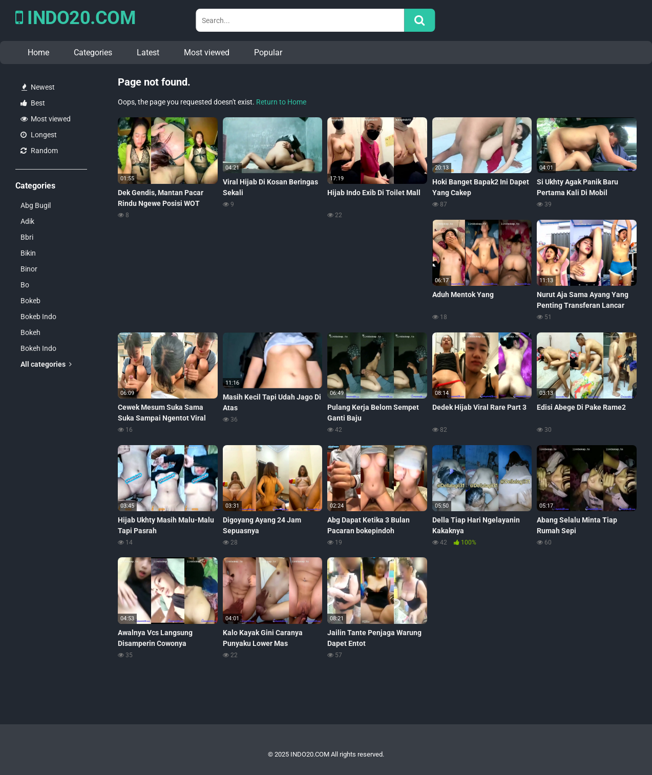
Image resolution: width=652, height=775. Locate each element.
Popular (268, 52)
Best (32, 103)
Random (39, 150)
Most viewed (206, 52)
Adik (27, 221)
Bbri (26, 237)
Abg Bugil (35, 205)
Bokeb (30, 301)
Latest (148, 52)
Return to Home (281, 102)
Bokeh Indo (38, 348)
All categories (46, 364)
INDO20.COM (75, 18)
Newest (38, 87)
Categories (93, 52)
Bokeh (30, 332)
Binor (28, 269)
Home (38, 52)
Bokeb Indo (38, 316)
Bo (24, 285)
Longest (38, 135)
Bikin (28, 253)
